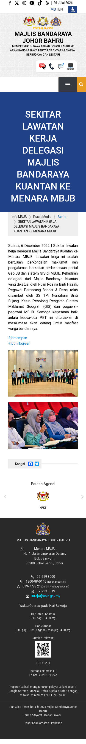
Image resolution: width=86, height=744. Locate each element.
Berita (62, 217)
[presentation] (4, 497)
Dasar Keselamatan (36, 723)
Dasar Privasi (52, 715)
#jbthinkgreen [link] (19, 343)
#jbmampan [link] (17, 338)
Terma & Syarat (32, 715)
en (60, 9)
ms (53, 9)
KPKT (43, 499)
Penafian (56, 723)
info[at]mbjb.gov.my (45, 596)
